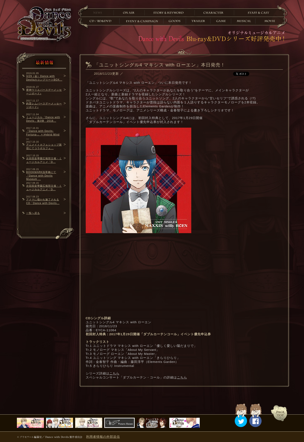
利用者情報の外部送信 (103, 436)
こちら (114, 373)
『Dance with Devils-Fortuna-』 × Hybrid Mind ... (43, 134)
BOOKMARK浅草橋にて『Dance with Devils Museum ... (41, 176)
